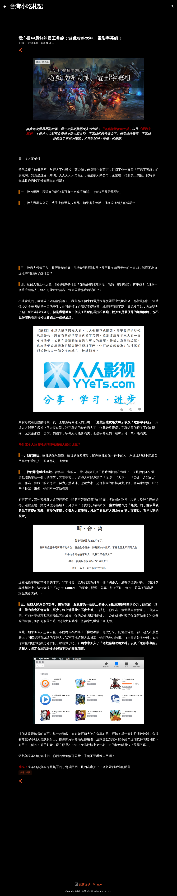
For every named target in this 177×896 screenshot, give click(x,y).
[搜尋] (172, 6)
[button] (20, 50)
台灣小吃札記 (26, 6)
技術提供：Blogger (88, 884)
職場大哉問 (25, 772)
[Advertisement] (88, 235)
